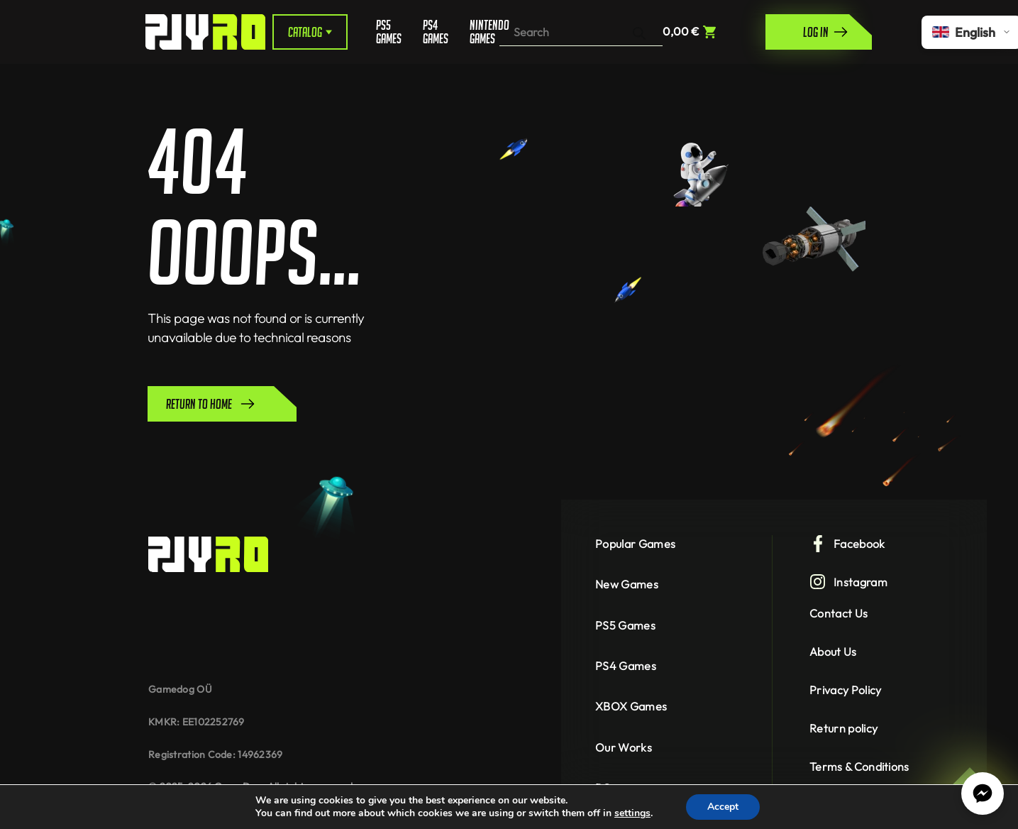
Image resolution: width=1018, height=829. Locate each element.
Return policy (843, 728)
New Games (626, 584)
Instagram (848, 582)
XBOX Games (631, 706)
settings (632, 813)
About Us (833, 651)
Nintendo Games (484, 31)
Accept (722, 806)
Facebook (847, 543)
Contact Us (838, 613)
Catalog (310, 32)
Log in (826, 31)
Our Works (623, 747)
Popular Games (635, 544)
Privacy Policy (845, 690)
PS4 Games (435, 31)
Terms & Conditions (859, 766)
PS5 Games (389, 31)
